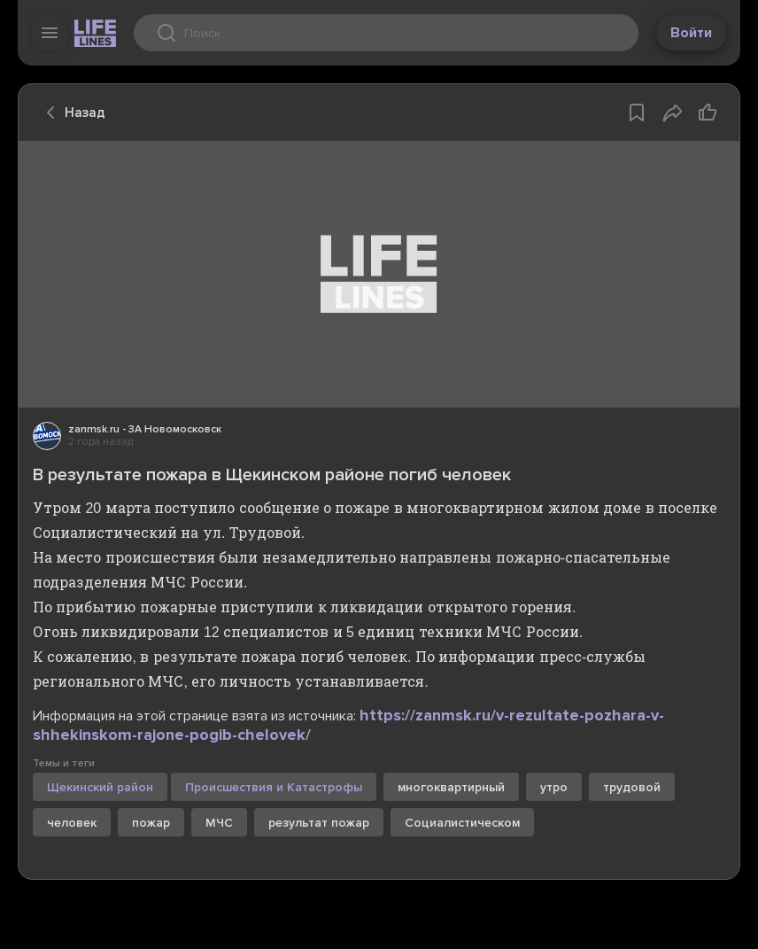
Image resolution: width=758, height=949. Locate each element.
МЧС (219, 822)
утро (554, 787)
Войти (691, 33)
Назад (70, 112)
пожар (151, 822)
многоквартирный (451, 787)
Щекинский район (100, 787)
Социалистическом (462, 822)
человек (72, 822)
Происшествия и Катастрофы (273, 787)
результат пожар (318, 822)
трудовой (632, 787)
